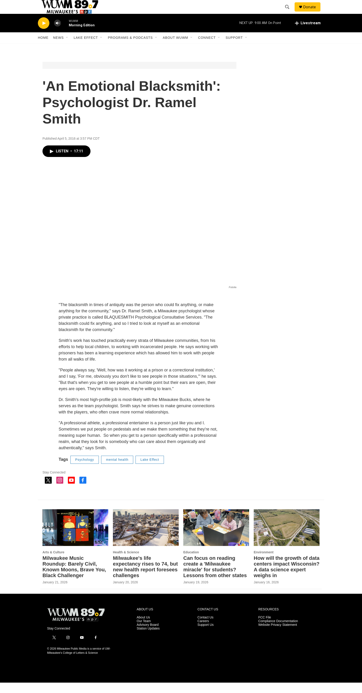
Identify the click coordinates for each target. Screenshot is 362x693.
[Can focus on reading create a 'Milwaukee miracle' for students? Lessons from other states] (216, 538)
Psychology (84, 470)
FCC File (264, 628)
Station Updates (148, 639)
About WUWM (175, 48)
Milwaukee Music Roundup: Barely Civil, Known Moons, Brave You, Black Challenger (74, 577)
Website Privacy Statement (277, 635)
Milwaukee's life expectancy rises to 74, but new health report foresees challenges (145, 577)
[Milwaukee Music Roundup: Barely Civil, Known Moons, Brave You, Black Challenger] (75, 538)
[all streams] (307, 33)
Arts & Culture (53, 562)
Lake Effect (86, 48)
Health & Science (126, 562)
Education (191, 562)
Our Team (144, 631)
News (58, 48)
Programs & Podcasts (130, 48)
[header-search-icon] (289, 12)
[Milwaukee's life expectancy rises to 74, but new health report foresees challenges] (146, 538)
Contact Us (205, 628)
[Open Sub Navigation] (67, 48)
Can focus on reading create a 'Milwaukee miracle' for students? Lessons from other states (215, 577)
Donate (312, 12)
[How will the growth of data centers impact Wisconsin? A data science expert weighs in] (287, 538)
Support (234, 48)
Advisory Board (148, 635)
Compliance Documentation (278, 631)
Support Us (205, 635)
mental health (117, 470)
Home (43, 48)
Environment (264, 562)
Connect (207, 48)
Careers (203, 631)
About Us (143, 628)
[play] (43, 33)
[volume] (57, 33)
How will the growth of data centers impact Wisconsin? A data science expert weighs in (287, 577)
